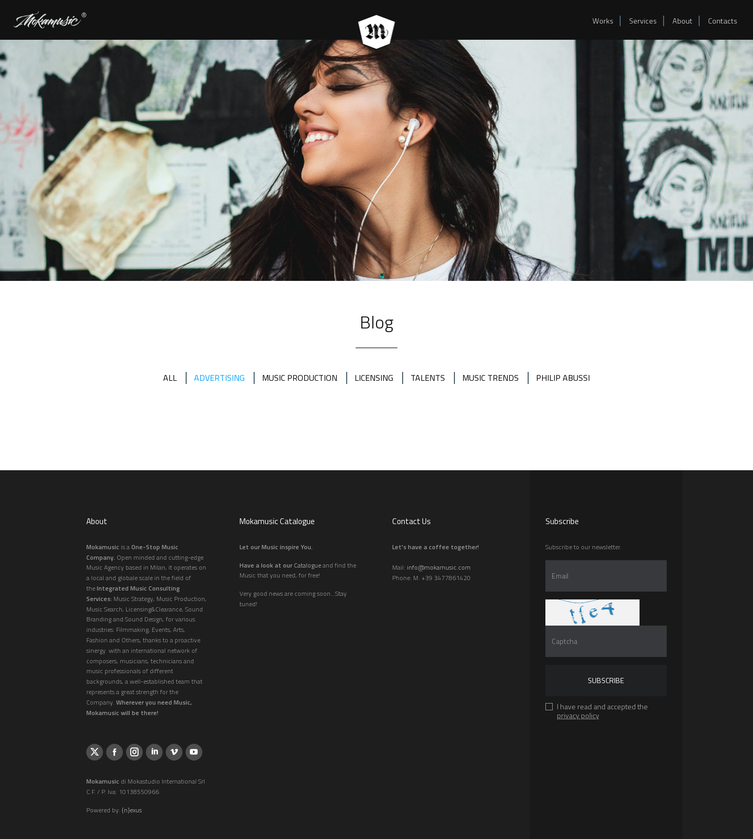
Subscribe (606, 680)
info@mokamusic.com (439, 567)
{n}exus (132, 810)
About (682, 21)
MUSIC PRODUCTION (299, 377)
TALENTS (427, 377)
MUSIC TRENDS (490, 377)
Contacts (722, 21)
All (170, 377)
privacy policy (578, 715)
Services (643, 21)
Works (602, 21)
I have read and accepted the (602, 712)
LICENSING (374, 377)
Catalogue (307, 565)
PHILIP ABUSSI (563, 377)
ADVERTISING (219, 377)
